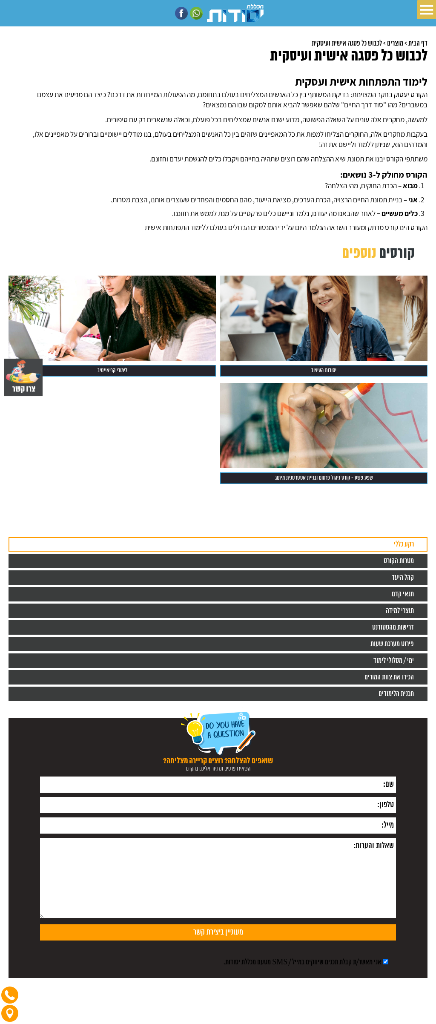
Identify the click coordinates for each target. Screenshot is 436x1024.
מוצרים (395, 43)
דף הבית (417, 43)
